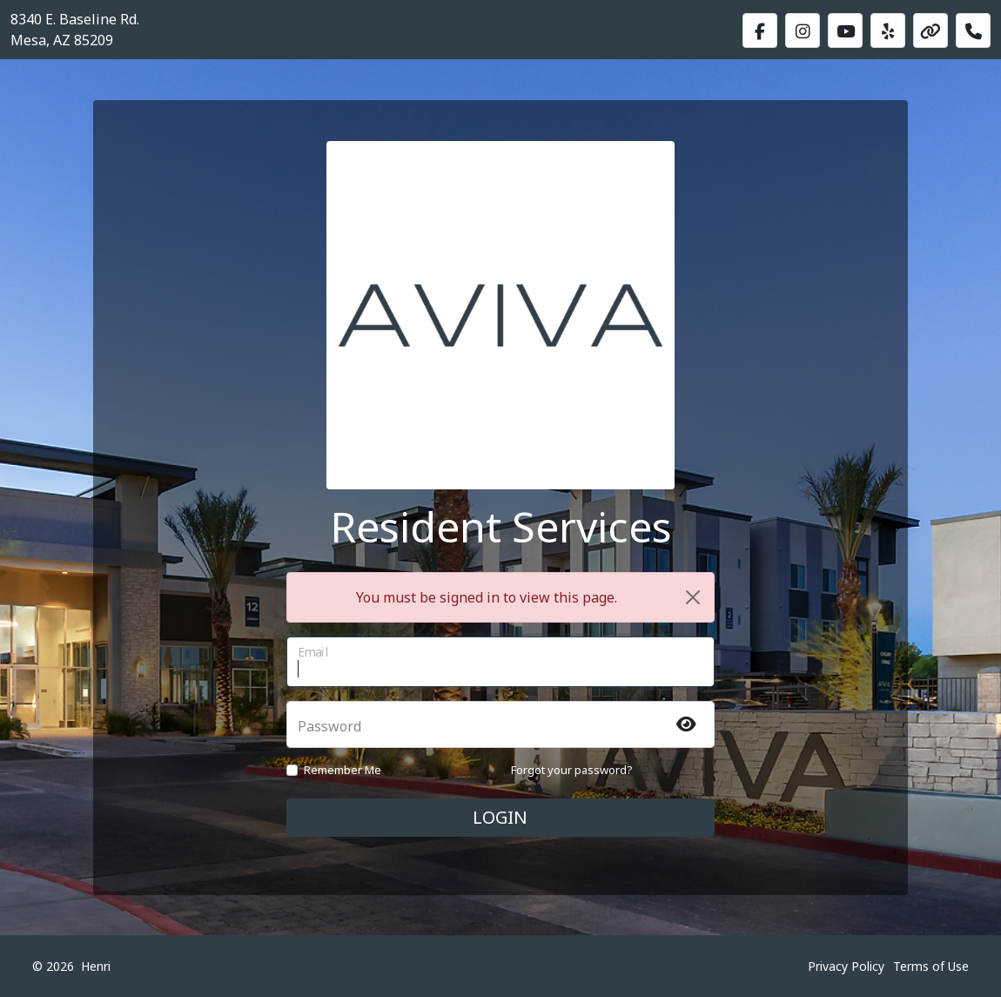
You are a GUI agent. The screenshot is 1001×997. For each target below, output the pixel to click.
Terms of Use (931, 966)
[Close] (693, 597)
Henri (96, 966)
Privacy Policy (846, 966)
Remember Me (342, 770)
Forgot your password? (572, 770)
